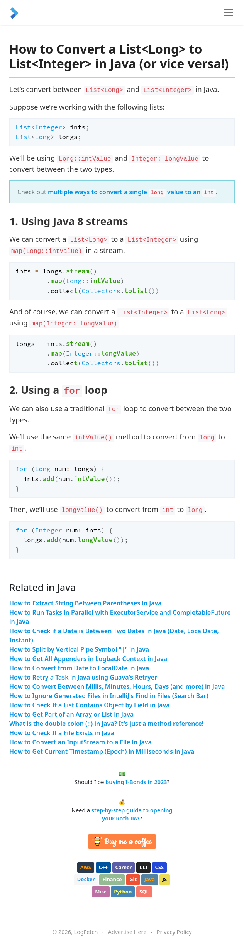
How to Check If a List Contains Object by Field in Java (89, 705)
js (165, 879)
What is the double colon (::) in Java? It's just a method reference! (106, 723)
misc (100, 891)
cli (143, 867)
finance (112, 879)
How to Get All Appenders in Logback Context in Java (88, 658)
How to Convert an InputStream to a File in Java (80, 742)
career (123, 867)
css (159, 867)
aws (85, 867)
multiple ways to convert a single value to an (132, 192)
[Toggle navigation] (228, 12)
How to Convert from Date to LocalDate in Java (79, 668)
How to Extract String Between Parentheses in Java (85, 603)
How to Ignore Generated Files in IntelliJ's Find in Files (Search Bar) (108, 696)
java (149, 879)
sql (144, 891)
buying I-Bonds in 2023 (136, 782)
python (123, 891)
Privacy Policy (174, 932)
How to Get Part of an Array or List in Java (71, 714)
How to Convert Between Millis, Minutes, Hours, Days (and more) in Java (117, 686)
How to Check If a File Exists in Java (61, 733)
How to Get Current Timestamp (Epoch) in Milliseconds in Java (101, 751)
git (133, 879)
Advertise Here (127, 932)
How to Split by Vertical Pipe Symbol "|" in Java (79, 649)
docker (86, 879)
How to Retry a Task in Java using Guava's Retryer (83, 677)
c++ (103, 867)
